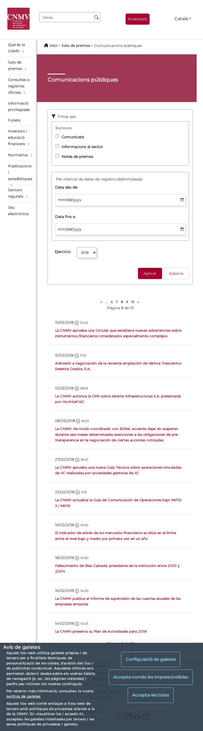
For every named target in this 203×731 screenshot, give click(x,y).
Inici (53, 45)
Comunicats (73, 137)
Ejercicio (63, 251)
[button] (19, 48)
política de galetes (23, 696)
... (106, 302)
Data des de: (66, 187)
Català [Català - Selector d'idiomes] (181, 18)
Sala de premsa (76, 45)
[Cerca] (96, 17)
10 (132, 302)
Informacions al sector (82, 146)
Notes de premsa (77, 156)
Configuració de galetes (151, 659)
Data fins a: (65, 216)
